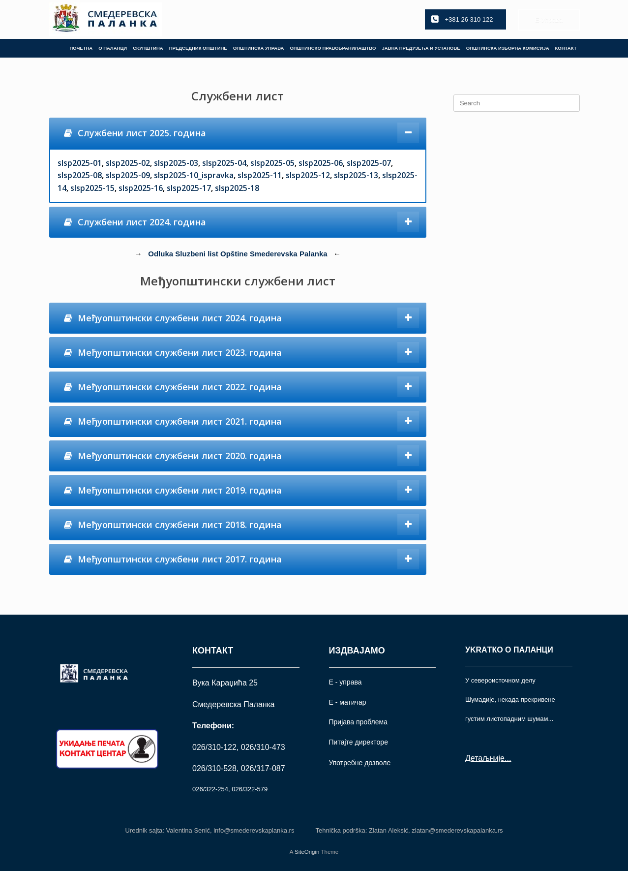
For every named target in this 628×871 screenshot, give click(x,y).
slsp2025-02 (128, 162)
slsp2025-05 (272, 162)
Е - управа (345, 682)
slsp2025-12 (308, 175)
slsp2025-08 (80, 175)
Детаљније (485, 758)
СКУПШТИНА (148, 48)
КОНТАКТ (566, 48)
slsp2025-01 (80, 162)
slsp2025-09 (128, 175)
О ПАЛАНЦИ (112, 48)
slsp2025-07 (369, 162)
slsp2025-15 (92, 188)
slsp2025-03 (176, 162)
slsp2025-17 (189, 188)
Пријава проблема (358, 722)
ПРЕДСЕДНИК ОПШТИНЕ (198, 48)
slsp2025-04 (224, 162)
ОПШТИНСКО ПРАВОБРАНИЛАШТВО (333, 48)
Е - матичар (347, 702)
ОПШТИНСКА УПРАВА (258, 48)
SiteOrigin (307, 852)
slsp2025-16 (141, 188)
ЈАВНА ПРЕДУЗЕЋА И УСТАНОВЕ (421, 48)
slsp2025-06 (321, 162)
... (508, 758)
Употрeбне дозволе (360, 763)
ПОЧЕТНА (80, 48)
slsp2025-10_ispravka (194, 175)
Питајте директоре (358, 742)
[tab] (238, 133)
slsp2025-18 (237, 188)
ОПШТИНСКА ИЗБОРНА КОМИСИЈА (507, 48)
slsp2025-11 (260, 175)
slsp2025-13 (356, 175)
